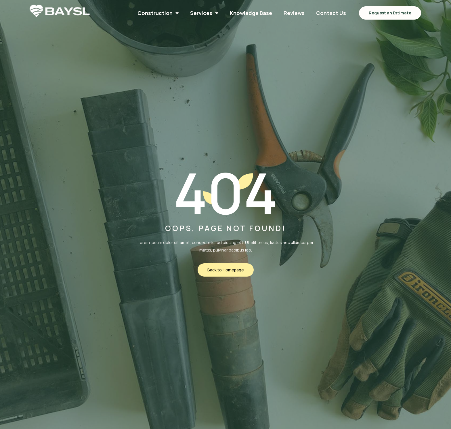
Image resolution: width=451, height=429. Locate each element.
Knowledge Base (251, 13)
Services (204, 12)
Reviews (294, 13)
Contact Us (331, 13)
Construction (158, 12)
